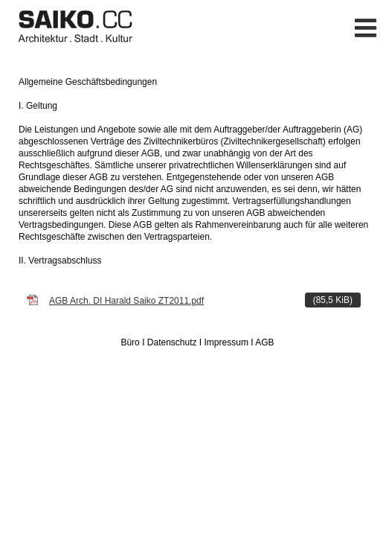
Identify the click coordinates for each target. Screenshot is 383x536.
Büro (129, 342)
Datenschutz (172, 342)
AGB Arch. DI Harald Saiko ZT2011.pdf (205, 300)
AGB (264, 342)
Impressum (226, 342)
